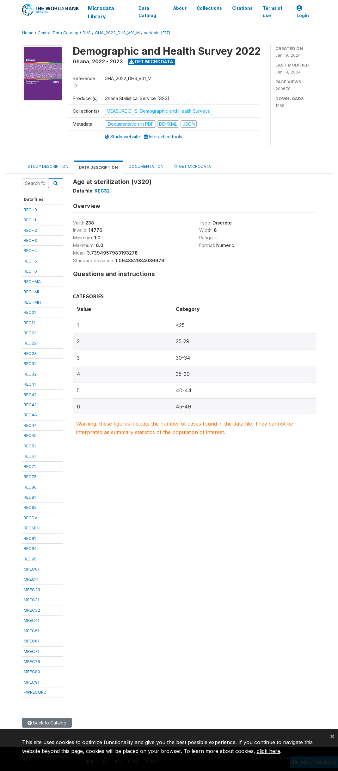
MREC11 (31, 579)
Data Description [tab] (98, 167)
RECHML (32, 291)
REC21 (30, 332)
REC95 (30, 558)
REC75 (30, 476)
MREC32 (32, 610)
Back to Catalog (47, 722)
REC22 (30, 342)
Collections (209, 8)
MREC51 (31, 630)
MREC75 (32, 661)
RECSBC (32, 527)
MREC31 (31, 599)
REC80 (30, 487)
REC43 (30, 404)
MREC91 (31, 682)
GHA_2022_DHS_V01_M (117, 32)
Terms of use (272, 12)
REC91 (30, 538)
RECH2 (30, 230)
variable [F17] (157, 32)
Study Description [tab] (48, 166)
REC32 (30, 373)
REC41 (30, 384)
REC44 (30, 425)
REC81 (30, 497)
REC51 (30, 445)
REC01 (30, 312)
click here (268, 751)
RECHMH (32, 302)
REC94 (30, 548)
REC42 (30, 394)
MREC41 (31, 620)
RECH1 (30, 219)
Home (28, 32)
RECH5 (30, 260)
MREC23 (32, 589)
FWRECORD (35, 692)
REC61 (30, 455)
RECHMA (32, 281)
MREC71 (31, 651)
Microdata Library (101, 12)
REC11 (29, 322)
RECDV (30, 517)
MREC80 (32, 671)
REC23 (30, 353)
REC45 (30, 435)
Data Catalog (147, 12)
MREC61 (31, 640)
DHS (87, 32)
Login (303, 12)
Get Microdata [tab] (192, 166)
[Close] (332, 736)
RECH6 (30, 271)
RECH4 (30, 250)
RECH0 (30, 209)
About (179, 8)
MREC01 (31, 569)
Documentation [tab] (146, 166)
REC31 (30, 363)
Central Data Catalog (58, 32)
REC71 (30, 466)
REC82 (30, 507)
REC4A (30, 414)
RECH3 (30, 240)
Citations (242, 8)
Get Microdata (151, 61)
